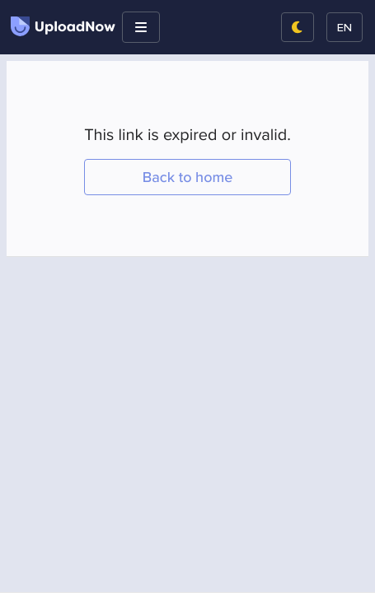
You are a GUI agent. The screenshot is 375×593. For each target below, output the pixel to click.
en (344, 26)
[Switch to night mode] (297, 27)
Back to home (188, 177)
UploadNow (63, 26)
